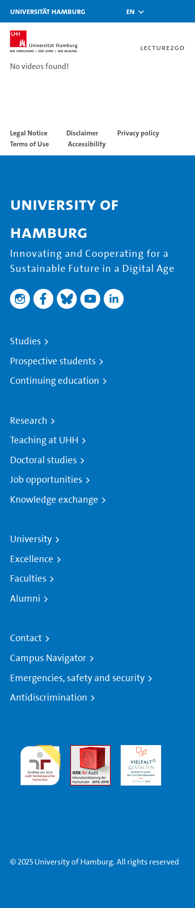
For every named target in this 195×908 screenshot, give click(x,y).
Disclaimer (82, 133)
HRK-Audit (138, 751)
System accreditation (40, 797)
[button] (130, 11)
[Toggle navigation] (182, 11)
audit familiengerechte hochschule (40, 763)
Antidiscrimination (48, 697)
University (31, 539)
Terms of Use (29, 144)
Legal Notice (28, 133)
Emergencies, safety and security (77, 678)
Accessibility (87, 144)
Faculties (28, 578)
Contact (26, 638)
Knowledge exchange (54, 499)
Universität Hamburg (47, 11)
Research (28, 420)
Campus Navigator (48, 658)
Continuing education (54, 380)
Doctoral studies (43, 460)
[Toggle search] (157, 11)
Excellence (31, 559)
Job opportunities (46, 479)
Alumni (25, 598)
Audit (79, 751)
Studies (25, 341)
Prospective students (53, 361)
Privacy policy (138, 133)
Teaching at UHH (44, 440)
